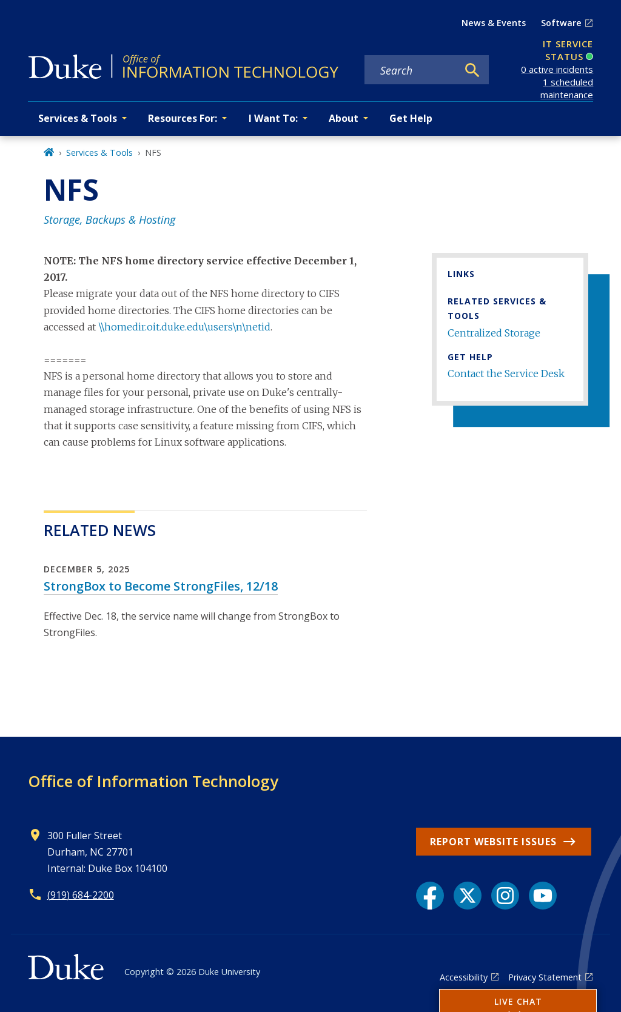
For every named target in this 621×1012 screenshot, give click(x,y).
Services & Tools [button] (77, 118)
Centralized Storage (494, 333)
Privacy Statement (545, 977)
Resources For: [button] (182, 118)
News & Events (494, 22)
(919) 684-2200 (80, 895)
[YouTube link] (543, 896)
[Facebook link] (430, 896)
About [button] (343, 118)
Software (561, 22)
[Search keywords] (411, 70)
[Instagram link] (505, 896)
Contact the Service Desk (506, 373)
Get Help (410, 118)
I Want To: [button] (273, 118)
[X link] (468, 896)
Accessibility (464, 977)
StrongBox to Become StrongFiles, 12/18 (161, 586)
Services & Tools (99, 152)
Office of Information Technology (153, 781)
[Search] (472, 70)
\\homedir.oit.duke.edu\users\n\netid (184, 327)
